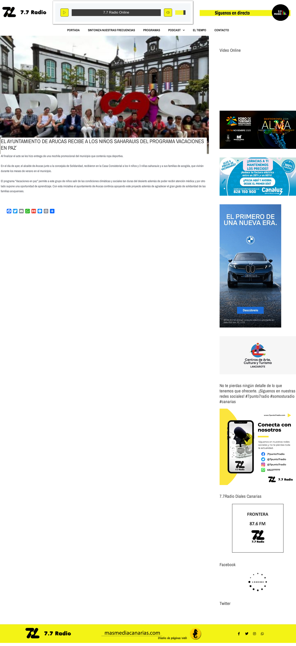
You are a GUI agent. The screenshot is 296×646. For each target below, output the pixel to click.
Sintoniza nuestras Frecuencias (111, 30)
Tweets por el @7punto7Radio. (237, 613)
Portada (73, 30)
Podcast (176, 30)
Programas (151, 30)
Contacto (221, 30)
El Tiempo (199, 30)
